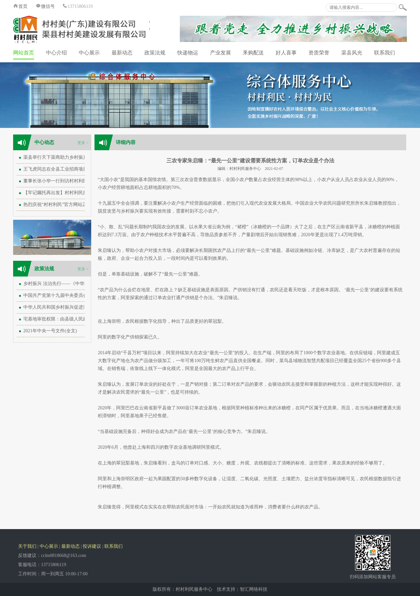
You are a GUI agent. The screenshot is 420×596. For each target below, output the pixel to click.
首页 (20, 6)
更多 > (83, 142)
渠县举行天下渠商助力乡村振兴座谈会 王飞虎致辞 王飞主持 (84, 157)
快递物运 (187, 52)
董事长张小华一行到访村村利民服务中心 (64, 180)
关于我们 (27, 546)
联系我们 (384, 52)
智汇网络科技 (253, 589)
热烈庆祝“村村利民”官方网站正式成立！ (64, 204)
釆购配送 (253, 52)
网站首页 (23, 52)
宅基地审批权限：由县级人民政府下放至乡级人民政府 (78, 319)
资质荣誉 (318, 52)
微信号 (45, 6)
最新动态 (122, 52)
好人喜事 (286, 52)
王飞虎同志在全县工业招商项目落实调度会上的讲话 (76, 169)
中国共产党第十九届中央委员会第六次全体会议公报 (76, 295)
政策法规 (154, 52)
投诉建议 (92, 546)
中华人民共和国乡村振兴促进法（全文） (64, 307)
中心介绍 (56, 52)
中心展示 (89, 52)
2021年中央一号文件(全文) (50, 330)
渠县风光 (351, 52)
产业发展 (220, 52)
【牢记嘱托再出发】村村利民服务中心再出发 (69, 192)
